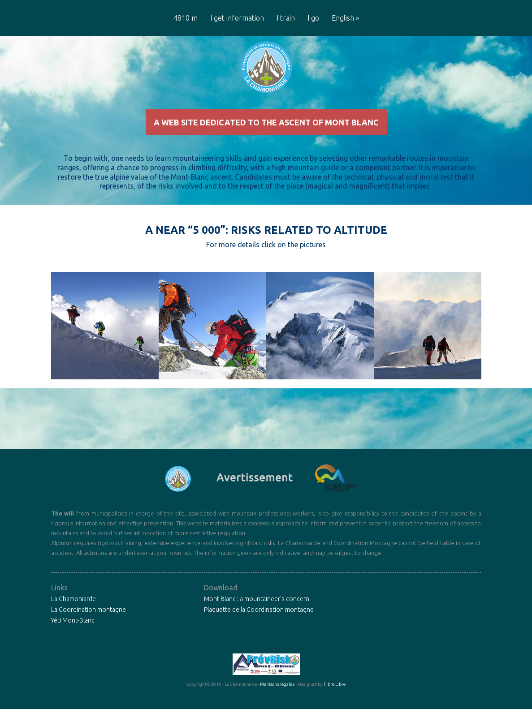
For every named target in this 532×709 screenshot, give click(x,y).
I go (313, 18)
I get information (237, 18)
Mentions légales (277, 699)
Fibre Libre (335, 699)
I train (286, 18)
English (345, 18)
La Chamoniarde (73, 614)
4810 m (185, 18)
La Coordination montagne (88, 624)
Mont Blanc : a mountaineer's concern (256, 614)
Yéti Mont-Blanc (73, 635)
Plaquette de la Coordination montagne (259, 624)
